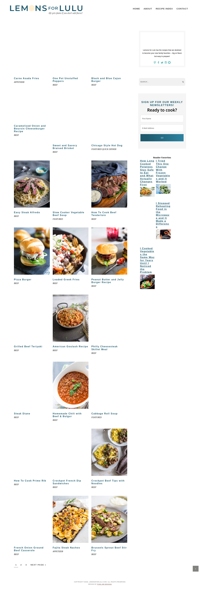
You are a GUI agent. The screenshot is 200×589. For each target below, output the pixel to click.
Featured (58, 219)
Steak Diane (22, 413)
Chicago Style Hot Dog (106, 145)
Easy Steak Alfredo (27, 212)
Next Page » (38, 565)
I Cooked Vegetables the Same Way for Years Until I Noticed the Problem (147, 260)
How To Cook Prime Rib (30, 480)
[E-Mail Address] (162, 128)
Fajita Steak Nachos (66, 547)
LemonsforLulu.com (46, 9)
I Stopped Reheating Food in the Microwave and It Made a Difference (163, 215)
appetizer (19, 82)
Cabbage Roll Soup (104, 413)
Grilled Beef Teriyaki (28, 346)
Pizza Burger (23, 279)
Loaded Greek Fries (66, 279)
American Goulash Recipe (70, 346)
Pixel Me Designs (104, 584)
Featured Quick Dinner (103, 149)
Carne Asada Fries (26, 78)
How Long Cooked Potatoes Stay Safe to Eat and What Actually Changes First (147, 172)
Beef (55, 85)
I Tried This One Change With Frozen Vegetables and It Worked (163, 171)
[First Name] (162, 118)
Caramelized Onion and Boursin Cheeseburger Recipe (30, 129)
